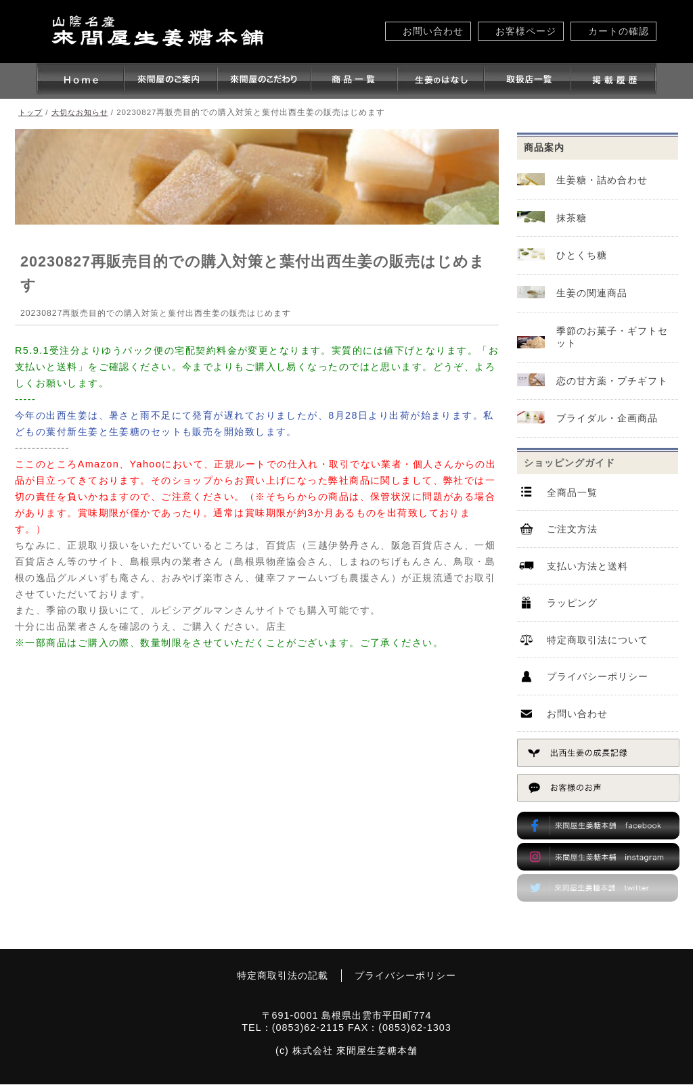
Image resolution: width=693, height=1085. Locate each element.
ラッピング (572, 604)
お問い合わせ (433, 31)
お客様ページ (525, 31)
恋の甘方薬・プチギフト (612, 381)
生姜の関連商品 (591, 293)
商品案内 (544, 147)
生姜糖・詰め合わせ (602, 180)
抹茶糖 (571, 217)
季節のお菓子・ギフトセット (612, 337)
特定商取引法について (597, 641)
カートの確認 (618, 31)
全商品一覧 (572, 493)
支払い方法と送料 (587, 566)
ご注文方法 (572, 530)
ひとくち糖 (581, 255)
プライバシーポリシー (597, 678)
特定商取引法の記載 (282, 976)
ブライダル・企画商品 (607, 418)
